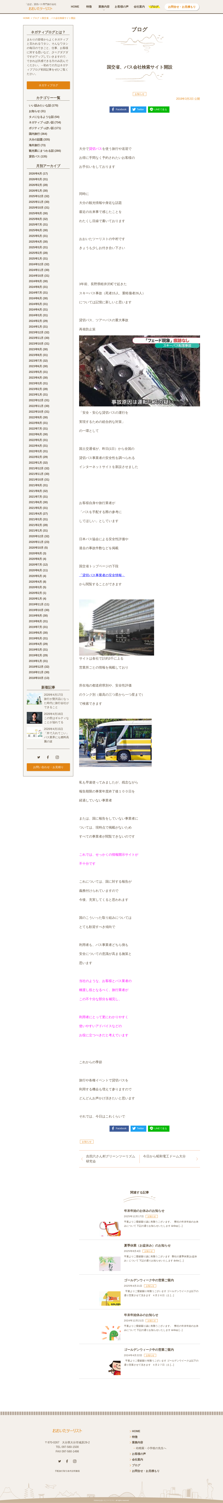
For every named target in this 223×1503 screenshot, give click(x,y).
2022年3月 (35, 451)
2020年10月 (36, 547)
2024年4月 (35, 309)
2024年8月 (35, 286)
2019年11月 (36, 604)
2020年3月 (35, 587)
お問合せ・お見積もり (182, 6)
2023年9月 (35, 349)
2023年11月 (36, 337)
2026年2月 (35, 185)
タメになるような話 (41, 116)
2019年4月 (35, 643)
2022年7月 (35, 428)
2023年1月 (35, 394)
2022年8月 (35, 422)
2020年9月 (35, 553)
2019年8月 (35, 621)
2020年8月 (35, 558)
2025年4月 (35, 241)
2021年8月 (35, 491)
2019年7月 (35, 627)
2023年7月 (35, 360)
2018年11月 (36, 672)
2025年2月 (35, 252)
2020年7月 (35, 564)
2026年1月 (35, 190)
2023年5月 (35, 371)
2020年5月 (35, 576)
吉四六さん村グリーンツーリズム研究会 (110, 1158)
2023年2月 (35, 389)
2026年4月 (35, 173)
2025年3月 (35, 247)
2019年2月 (35, 655)
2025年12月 (36, 196)
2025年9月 (35, 213)
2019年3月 (35, 649)
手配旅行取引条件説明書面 (67, 1471)
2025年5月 (35, 235)
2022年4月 (35, 445)
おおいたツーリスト (107, 1500)
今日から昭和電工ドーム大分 (164, 1156)
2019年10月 (36, 610)
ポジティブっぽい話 (41, 128)
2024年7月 (35, 292)
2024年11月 (36, 270)
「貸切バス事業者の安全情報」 (102, 575)
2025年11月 (36, 201)
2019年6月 (35, 632)
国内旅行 (34, 133)
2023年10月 (36, 343)
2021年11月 (36, 473)
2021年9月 (35, 485)
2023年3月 (35, 383)
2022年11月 (36, 406)
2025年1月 (35, 258)
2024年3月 (35, 315)
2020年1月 (35, 598)
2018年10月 (36, 678)
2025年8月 (35, 219)
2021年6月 (35, 502)
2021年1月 (35, 530)
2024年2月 (35, 321)
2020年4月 (35, 581)
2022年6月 (35, 434)
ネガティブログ (48, 85)
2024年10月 (36, 275)
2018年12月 (36, 666)
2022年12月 (36, 400)
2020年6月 (35, 570)
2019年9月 (35, 615)
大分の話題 (36, 139)
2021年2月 (35, 525)
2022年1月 (35, 462)
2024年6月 (35, 298)
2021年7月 (35, 496)
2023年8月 (35, 355)
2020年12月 (36, 536)
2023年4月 (35, 377)
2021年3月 (35, 519)
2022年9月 (35, 417)
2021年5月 (35, 507)
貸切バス (34, 156)
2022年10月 (36, 411)
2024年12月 (36, 264)
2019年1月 (35, 661)
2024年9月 (35, 281)
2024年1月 (35, 326)
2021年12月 (36, 468)
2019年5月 (35, 638)
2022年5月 (35, 440)
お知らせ (139, 94)
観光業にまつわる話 (41, 150)
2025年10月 (36, 207)
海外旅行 (34, 145)
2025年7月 (35, 224)
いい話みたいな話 (40, 105)
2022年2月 (35, 456)
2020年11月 (36, 542)
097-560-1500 (70, 1446)
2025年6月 (35, 230)
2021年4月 (35, 513)
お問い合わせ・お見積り (48, 767)
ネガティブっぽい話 (41, 122)
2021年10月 (36, 479)
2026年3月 (35, 179)
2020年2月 (35, 592)
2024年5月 (35, 304)
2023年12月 (36, 332)
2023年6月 (35, 366)
